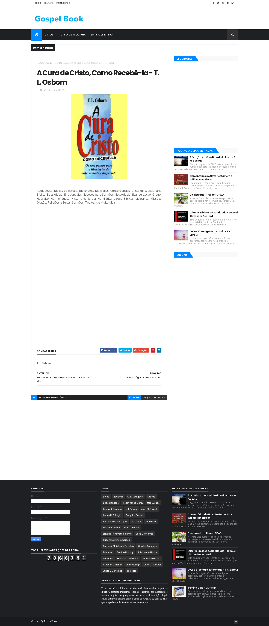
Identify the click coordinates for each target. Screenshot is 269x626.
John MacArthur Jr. (148, 552)
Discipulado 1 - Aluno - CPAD (207, 194)
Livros (49, 34)
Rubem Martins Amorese (116, 539)
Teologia (131, 570)
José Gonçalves (144, 533)
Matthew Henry (111, 527)
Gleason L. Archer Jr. (128, 558)
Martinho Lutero (151, 558)
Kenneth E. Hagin (112, 515)
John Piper (150, 521)
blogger (134, 397)
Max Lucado (153, 502)
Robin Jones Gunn (133, 502)
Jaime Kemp (133, 564)
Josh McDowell (149, 509)
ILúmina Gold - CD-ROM (202, 587)
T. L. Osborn (58, 62)
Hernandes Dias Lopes (115, 521)
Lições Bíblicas (111, 502)
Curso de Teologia (72, 34)
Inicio (38, 3)
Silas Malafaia (131, 527)
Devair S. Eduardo (112, 509)
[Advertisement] (173, 18)
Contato (48, 3)
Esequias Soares (134, 515)
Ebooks (151, 496)
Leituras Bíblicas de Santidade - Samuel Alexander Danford (214, 214)
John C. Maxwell (152, 564)
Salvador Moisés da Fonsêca (118, 546)
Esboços (107, 552)
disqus (146, 397)
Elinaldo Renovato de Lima (117, 533)
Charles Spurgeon (148, 546)
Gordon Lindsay (125, 552)
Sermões (108, 558)
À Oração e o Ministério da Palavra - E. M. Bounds (212, 159)
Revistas (118, 496)
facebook (159, 397)
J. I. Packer (131, 509)
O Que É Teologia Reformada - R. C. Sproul (211, 233)
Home (40, 62)
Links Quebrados (102, 34)
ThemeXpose (51, 621)
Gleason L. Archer (112, 564)
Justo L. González (112, 570)
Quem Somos (63, 3)
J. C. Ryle (136, 521)
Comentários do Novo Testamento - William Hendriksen (212, 177)
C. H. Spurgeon (135, 496)
